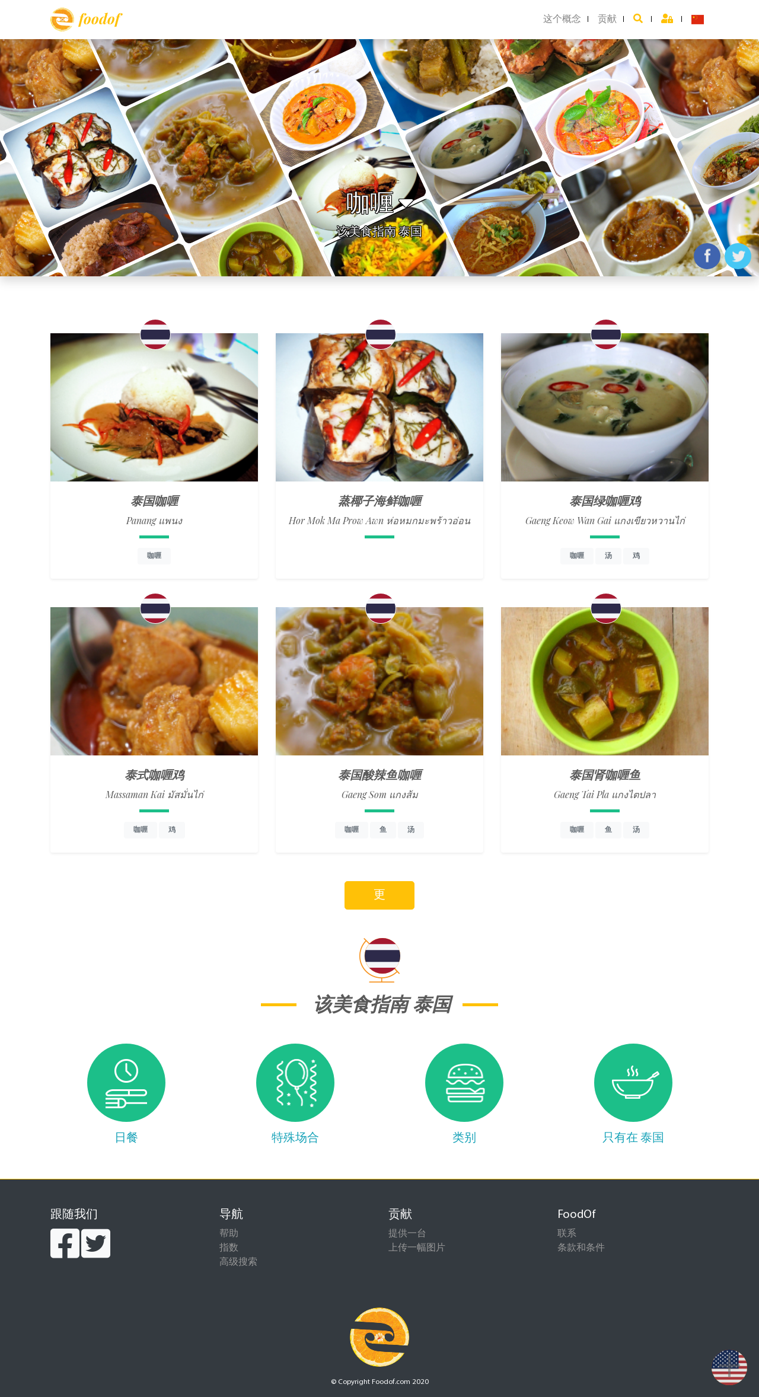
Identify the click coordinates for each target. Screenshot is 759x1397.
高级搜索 (238, 1262)
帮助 (228, 1234)
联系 (566, 1234)
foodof (85, 19)
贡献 (607, 19)
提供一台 (407, 1234)
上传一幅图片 (416, 1248)
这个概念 (562, 19)
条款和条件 (581, 1248)
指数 (228, 1248)
